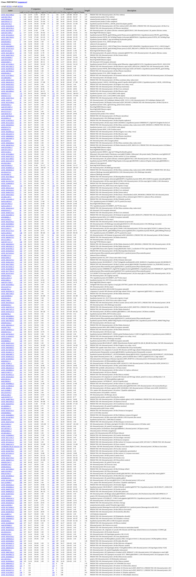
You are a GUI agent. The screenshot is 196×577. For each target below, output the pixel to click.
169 (21, 388)
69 (20, 172)
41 (20, 105)
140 (21, 329)
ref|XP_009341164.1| (7, 188)
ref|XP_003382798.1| (7, 451)
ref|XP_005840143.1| (7, 356)
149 (21, 345)
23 (20, 39)
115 (21, 93)
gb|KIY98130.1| (6, 379)
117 (21, 273)
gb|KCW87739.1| (6, 24)
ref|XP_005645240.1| (7, 377)
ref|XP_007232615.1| (7, 453)
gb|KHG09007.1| (6, 62)
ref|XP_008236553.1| (7, 368)
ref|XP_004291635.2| (7, 345)
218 (21, 498)
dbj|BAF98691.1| (6, 431)
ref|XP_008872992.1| (7, 552)
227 (21, 514)
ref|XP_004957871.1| (7, 307)
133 (21, 316)
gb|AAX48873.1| (6, 514)
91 (20, 168)
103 (21, 249)
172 (21, 395)
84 (20, 206)
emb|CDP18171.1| (6, 21)
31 (20, 60)
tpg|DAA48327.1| (6, 206)
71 (20, 177)
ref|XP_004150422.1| (7, 302)
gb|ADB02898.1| (6, 78)
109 (21, 260)
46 (20, 118)
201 (21, 469)
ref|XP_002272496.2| (7, 15)
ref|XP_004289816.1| (7, 132)
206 (21, 478)
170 (21, 390)
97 (20, 237)
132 (21, 186)
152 (21, 352)
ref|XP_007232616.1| (7, 442)
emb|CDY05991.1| (6, 147)
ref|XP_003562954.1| (7, 251)
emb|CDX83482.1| (6, 109)
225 (21, 566)
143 (21, 334)
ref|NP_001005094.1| (7, 359)
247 (21, 557)
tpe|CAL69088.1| (6, 390)
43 (20, 109)
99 (20, 240)
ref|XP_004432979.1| (7, 404)
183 (21, 428)
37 (20, 100)
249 (21, 561)
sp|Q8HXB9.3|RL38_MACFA (10, 446)
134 (21, 318)
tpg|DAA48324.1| (6, 201)
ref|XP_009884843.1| (7, 518)
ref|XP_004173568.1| (7, 264)
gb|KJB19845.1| (6, 521)
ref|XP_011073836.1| (7, 75)
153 (21, 354)
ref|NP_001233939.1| (7, 235)
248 (21, 559)
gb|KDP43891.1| (6, 73)
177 (21, 413)
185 (21, 433)
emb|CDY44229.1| (6, 51)
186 (53, 347)
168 (21, 386)
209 (21, 455)
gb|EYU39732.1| (6, 39)
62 (20, 152)
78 (20, 165)
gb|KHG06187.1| (6, 210)
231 (21, 530)
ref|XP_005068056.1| (7, 557)
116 (21, 96)
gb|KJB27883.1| (6, 289)
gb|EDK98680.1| (6, 413)
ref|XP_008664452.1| (7, 563)
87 (20, 213)
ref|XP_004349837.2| (7, 554)
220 (21, 503)
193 (21, 442)
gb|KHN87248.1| (6, 464)
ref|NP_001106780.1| (7, 417)
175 (21, 408)
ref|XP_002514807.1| (7, 53)
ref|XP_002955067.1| (7, 291)
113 (21, 269)
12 (20, 35)
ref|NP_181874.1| (6, 100)
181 (21, 399)
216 (21, 494)
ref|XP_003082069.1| (7, 500)
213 (21, 460)
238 (21, 518)
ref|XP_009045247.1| (7, 498)
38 (20, 102)
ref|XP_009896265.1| (7, 491)
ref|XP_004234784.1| (7, 222)
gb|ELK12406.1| (6, 395)
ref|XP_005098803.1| (7, 370)
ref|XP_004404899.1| (7, 415)
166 (21, 381)
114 (21, 271)
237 (21, 539)
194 (21, 444)
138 (21, 258)
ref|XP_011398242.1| (7, 386)
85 (20, 208)
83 (20, 204)
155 (21, 300)
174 (21, 397)
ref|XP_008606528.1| (7, 548)
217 (21, 496)
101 (21, 244)
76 (20, 190)
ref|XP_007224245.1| (7, 35)
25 (20, 55)
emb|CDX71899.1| (6, 33)
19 (20, 66)
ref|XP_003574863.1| (7, 177)
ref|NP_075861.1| (6, 363)
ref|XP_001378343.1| (7, 575)
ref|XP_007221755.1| (7, 231)
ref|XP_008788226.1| (7, 116)
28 (20, 80)
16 (20, 51)
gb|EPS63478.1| (6, 129)
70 (20, 174)
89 (20, 217)
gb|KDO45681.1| (6, 105)
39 (20, 568)
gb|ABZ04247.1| (6, 408)
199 (21, 464)
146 (21, 341)
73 (20, 181)
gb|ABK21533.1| (6, 255)
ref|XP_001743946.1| (7, 507)
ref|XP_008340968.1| (7, 316)
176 (21, 410)
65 (20, 159)
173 (21, 406)
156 (21, 356)
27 (20, 57)
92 (20, 222)
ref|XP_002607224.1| (7, 343)
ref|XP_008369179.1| (7, 237)
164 (21, 377)
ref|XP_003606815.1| (7, 168)
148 (21, 572)
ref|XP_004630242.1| (7, 485)
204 (21, 473)
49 (20, 123)
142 (21, 332)
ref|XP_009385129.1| (7, 80)
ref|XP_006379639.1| (7, 320)
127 (21, 305)
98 (20, 231)
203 (21, 471)
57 (20, 141)
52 (20, 132)
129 (21, 309)
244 (21, 550)
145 (21, 338)
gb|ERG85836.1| (6, 467)
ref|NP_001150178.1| (7, 181)
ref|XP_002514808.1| (7, 159)
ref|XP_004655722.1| (7, 489)
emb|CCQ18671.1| (6, 372)
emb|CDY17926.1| (6, 282)
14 (20, 570)
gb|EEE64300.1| (6, 298)
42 (20, 107)
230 (21, 527)
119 (21, 278)
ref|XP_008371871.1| (7, 309)
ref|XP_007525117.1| (7, 440)
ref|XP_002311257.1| (7, 161)
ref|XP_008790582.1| (7, 71)
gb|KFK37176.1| (6, 96)
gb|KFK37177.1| (6, 93)
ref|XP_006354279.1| (7, 260)
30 (20, 84)
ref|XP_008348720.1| (7, 365)
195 (21, 462)
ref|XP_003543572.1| (7, 570)
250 (21, 541)
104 (21, 251)
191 (21, 440)
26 (20, 78)
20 (20, 69)
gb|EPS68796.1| (6, 314)
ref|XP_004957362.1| (7, 55)
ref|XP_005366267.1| (7, 543)
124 (21, 291)
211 (21, 485)
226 (21, 512)
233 (21, 424)
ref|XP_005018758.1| (7, 536)
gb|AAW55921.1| (6, 428)
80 (20, 197)
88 (20, 215)
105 (21, 253)
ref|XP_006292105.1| (7, 82)
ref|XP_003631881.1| (7, 26)
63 (20, 154)
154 (21, 298)
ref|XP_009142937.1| (7, 134)
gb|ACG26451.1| (6, 228)
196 (21, 446)
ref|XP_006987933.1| (7, 527)
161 (21, 370)
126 (21, 293)
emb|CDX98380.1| (6, 57)
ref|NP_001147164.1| (7, 273)
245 (21, 552)
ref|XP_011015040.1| (7, 572)
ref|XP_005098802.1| (7, 383)
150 (21, 350)
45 (20, 116)
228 (21, 523)
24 (20, 75)
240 (21, 543)
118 (21, 276)
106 (21, 255)
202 (21, 453)
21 (20, 71)
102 (21, 246)
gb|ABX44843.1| (6, 433)
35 (20, 89)
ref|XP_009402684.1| (7, 143)
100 (21, 242)
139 (21, 327)
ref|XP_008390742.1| (7, 145)
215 (21, 489)
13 (20, 46)
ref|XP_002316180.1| (7, 102)
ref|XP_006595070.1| (7, 568)
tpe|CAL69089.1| (6, 482)
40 (20, 91)
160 (21, 365)
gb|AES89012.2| (6, 118)
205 (21, 476)
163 (21, 374)
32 (20, 87)
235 (21, 534)
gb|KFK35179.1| (6, 127)
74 (20, 183)
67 (20, 163)
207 (21, 480)
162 (21, 372)
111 (21, 264)
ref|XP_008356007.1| (7, 138)
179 (21, 417)
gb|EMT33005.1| (6, 276)
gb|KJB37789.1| (6, 327)
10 (20, 44)
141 (21, 311)
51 (20, 127)
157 (21, 359)
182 (21, 426)
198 (21, 451)
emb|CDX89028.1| (6, 296)
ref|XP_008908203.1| (7, 539)
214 (21, 575)
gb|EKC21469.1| (6, 426)
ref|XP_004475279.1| (7, 422)
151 (21, 314)
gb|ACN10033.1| (6, 424)
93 (20, 224)
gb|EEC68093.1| (6, 280)
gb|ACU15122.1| (6, 111)
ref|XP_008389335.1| (7, 329)
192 (21, 422)
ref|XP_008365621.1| (7, 325)
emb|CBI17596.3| (6, 17)
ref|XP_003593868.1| (7, 224)
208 (21, 482)
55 (20, 136)
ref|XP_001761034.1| (7, 253)
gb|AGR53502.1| (6, 559)
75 (20, 188)
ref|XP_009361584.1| (7, 195)
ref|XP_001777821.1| (7, 271)
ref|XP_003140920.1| (7, 480)
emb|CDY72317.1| (6, 242)
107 (21, 563)
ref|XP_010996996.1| (7, 435)
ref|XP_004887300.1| (7, 399)
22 (20, 73)
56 (20, 138)
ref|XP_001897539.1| (7, 494)
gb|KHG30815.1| (6, 179)
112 (21, 267)
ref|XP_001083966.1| (7, 561)
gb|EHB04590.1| (6, 478)
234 (21, 516)
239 (21, 368)
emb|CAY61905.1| (6, 471)
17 (20, 37)
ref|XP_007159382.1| (7, 64)
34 (20, 64)
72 (20, 179)
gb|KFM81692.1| (6, 550)
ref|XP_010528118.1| (7, 87)
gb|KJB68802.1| (6, 341)
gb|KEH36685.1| (6, 338)
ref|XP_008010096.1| (7, 566)
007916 (9, 6)
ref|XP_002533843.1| (7, 30)
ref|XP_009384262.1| (7, 170)
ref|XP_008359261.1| (7, 246)
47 (20, 120)
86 (20, 210)
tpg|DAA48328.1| (6, 233)
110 (21, 262)
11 (20, 33)
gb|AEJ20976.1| (6, 141)
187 (21, 347)
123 (21, 289)
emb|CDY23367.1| (6, 150)
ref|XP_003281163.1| (7, 410)
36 (20, 98)
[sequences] (22, 2)
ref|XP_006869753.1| (7, 460)
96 (20, 235)
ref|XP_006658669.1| (7, 347)
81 (20, 199)
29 (20, 82)
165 (21, 379)
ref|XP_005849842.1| (7, 487)
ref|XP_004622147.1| (7, 444)
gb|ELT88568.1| (6, 381)
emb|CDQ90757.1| (6, 397)
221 (21, 491)
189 (21, 435)
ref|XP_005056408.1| (7, 541)
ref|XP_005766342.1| (7, 334)
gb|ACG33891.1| (6, 240)
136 (21, 323)
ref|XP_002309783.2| (7, 69)
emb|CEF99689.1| (6, 525)
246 (21, 554)
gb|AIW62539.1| (6, 532)
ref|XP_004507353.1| (7, 98)
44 (20, 111)
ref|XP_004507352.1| (7, 156)
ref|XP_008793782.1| (7, 28)
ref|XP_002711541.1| (7, 437)
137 (21, 325)
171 (21, 392)
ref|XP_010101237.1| (7, 311)
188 (21, 404)
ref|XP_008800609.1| (7, 136)
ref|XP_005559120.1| (7, 509)
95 (20, 228)
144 (21, 336)
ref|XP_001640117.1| (7, 352)
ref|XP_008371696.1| (7, 293)
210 (21, 458)
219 (21, 500)
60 (20, 147)
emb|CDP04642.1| (6, 19)
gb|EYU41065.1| (6, 152)
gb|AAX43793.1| (6, 392)
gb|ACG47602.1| (6, 219)
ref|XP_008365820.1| (7, 244)
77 (20, 192)
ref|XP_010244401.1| (7, 199)
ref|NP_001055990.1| (7, 285)
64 (20, 156)
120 (21, 280)
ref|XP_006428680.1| (7, 46)
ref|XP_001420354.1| (7, 530)
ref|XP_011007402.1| (7, 120)
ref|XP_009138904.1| (7, 91)
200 (21, 467)
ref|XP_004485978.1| (7, 89)
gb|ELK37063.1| (6, 473)
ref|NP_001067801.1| (7, 249)
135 (21, 320)
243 (21, 521)
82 (20, 201)
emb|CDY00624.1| (6, 165)
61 (20, 150)
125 (21, 302)
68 (20, 170)
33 (20, 62)
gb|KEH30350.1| (6, 305)
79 (20, 195)
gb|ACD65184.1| (6, 496)
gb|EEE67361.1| (6, 186)
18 (20, 53)
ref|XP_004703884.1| (7, 469)
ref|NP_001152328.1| (7, 123)
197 (21, 449)
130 (21, 282)
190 (21, 437)
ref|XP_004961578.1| (7, 192)
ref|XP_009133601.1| (7, 66)
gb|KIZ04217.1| (6, 361)
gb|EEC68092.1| (6, 258)
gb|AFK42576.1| (6, 172)
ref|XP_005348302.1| (7, 476)
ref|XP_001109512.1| (7, 374)
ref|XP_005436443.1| (7, 503)
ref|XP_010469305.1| (7, 183)
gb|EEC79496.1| (6, 300)
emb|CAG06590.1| (6, 505)
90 (20, 219)
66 (20, 161)
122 (21, 287)
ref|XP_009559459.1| (7, 449)
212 (21, 487)
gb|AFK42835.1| (6, 44)
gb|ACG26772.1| (6, 287)
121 (21, 285)
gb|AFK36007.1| (6, 174)
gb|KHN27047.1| (6, 462)
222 (21, 505)
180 (21, 419)
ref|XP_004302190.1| (7, 84)
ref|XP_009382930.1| (7, 125)
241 (21, 545)
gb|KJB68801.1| (6, 217)
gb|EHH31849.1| (6, 419)
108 (21, 233)
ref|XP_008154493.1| (7, 401)
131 (21, 296)
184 (21, 431)
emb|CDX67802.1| (6, 60)
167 (21, 383)
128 (21, 307)
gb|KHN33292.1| (6, 323)
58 (20, 143)
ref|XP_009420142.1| (7, 208)
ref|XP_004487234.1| (7, 213)
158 (21, 361)
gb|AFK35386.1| (6, 163)
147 (21, 343)
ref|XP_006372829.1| (7, 37)
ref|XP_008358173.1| (7, 226)
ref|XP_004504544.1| (7, 190)
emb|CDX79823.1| (6, 204)
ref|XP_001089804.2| (7, 523)
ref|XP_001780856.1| (7, 318)
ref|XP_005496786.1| (7, 512)
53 (20, 129)
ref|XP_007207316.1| (7, 48)
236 (21, 536)
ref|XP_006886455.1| (7, 516)
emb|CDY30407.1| (6, 107)
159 (21, 363)
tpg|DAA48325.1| (6, 278)
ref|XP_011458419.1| (7, 336)
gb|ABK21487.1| (6, 197)
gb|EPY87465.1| (6, 455)
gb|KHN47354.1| (6, 332)
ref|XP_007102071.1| (7, 545)
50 (20, 125)
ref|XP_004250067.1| (7, 215)
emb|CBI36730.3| (6, 114)
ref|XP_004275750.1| (7, 458)
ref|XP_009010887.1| (7, 354)
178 (21, 415)
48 (20, 114)
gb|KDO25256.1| (6, 534)
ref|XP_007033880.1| (7, 154)
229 (21, 525)
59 (20, 145)
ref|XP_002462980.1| (7, 269)
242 (21, 548)
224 (21, 509)
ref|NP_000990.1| (6, 388)
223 (21, 507)
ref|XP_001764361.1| (7, 267)
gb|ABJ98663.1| (6, 406)
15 (20, 48)
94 (20, 226)
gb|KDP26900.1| (6, 42)
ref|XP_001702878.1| (7, 350)
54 (20, 134)
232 (21, 532)
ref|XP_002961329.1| (7, 262)
